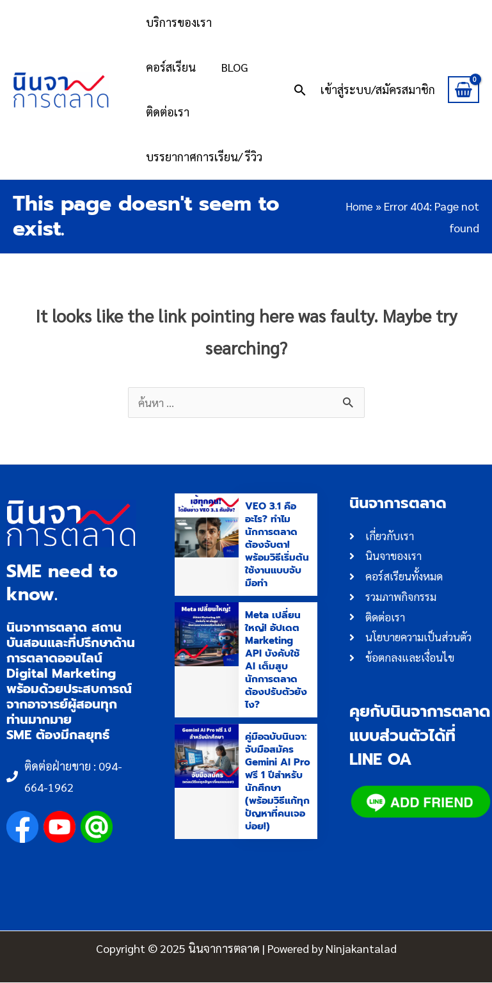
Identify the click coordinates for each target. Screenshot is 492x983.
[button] (300, 90)
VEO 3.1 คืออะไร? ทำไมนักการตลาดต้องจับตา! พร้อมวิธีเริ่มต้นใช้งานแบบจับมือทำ (275, 545)
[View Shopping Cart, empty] (463, 90)
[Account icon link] (378, 89)
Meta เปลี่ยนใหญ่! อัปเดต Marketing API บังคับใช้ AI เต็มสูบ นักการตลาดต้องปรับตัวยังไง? (277, 660)
